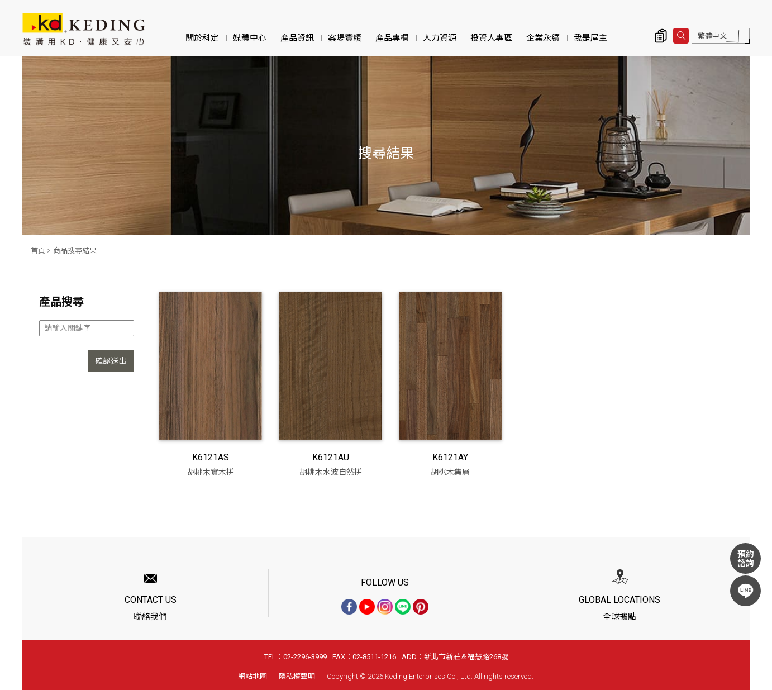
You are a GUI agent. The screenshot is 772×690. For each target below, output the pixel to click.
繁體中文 (712, 36)
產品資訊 (297, 38)
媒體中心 (249, 38)
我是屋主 (590, 38)
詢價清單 (661, 36)
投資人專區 (491, 38)
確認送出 (110, 360)
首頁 (38, 250)
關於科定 (202, 38)
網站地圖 (252, 676)
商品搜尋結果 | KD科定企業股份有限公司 (83, 29)
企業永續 (543, 38)
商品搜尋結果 (75, 250)
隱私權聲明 (297, 676)
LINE (745, 590)
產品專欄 (392, 38)
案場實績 (344, 38)
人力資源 (439, 38)
